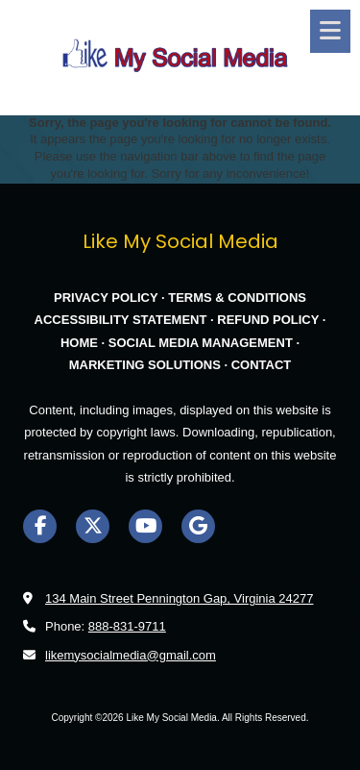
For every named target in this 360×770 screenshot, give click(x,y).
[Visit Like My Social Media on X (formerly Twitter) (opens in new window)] (92, 526)
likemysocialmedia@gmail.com (130, 655)
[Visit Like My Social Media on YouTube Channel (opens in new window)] (145, 526)
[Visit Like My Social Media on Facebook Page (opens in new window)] (40, 526)
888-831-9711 (127, 626)
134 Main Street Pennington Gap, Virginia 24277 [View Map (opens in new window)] (179, 598)
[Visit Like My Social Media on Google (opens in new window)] (198, 526)
